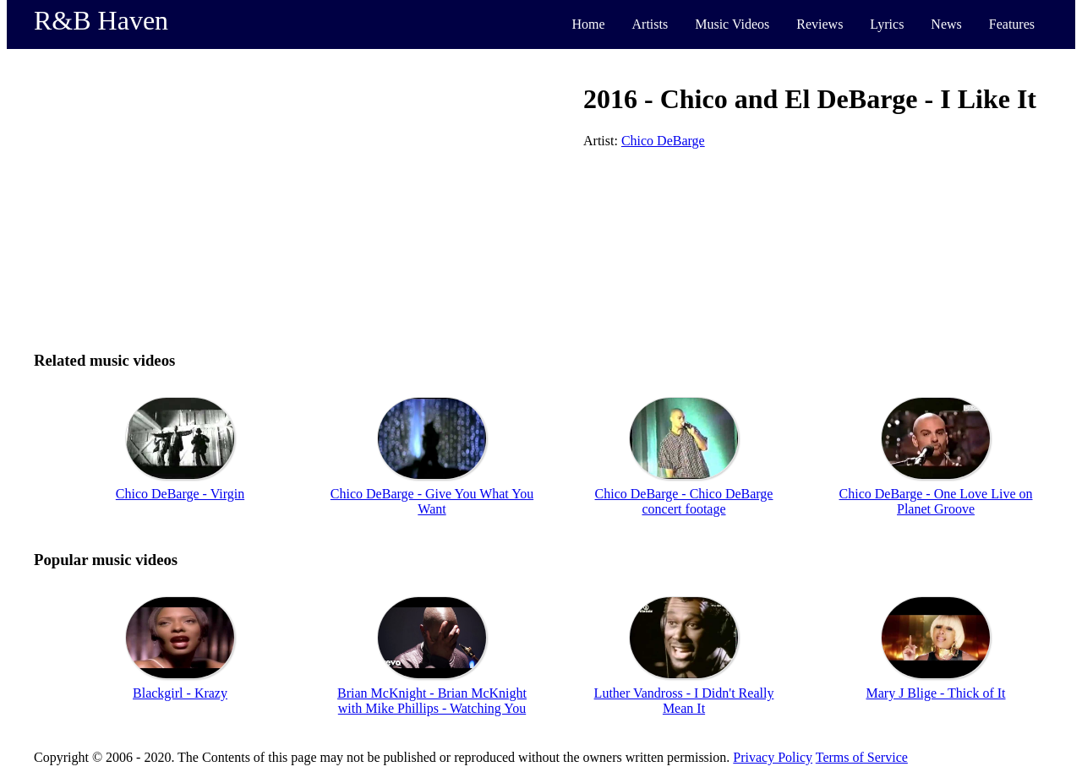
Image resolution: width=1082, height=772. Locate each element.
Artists (650, 24)
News (946, 24)
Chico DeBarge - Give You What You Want (432, 501)
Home (587, 24)
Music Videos (732, 24)
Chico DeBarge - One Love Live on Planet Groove (936, 501)
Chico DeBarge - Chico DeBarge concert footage (684, 501)
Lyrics (887, 24)
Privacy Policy (772, 757)
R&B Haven (101, 20)
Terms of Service (862, 757)
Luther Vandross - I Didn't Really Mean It (684, 700)
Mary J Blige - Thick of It (935, 693)
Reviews (819, 24)
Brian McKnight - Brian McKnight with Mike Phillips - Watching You (432, 700)
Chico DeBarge (663, 140)
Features (1012, 24)
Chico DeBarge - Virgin (180, 494)
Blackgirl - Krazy (180, 693)
